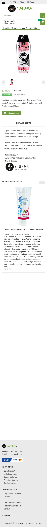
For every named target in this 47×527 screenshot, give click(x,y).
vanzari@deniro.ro (18, 454)
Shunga (14, 161)
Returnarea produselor (12, 506)
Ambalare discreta (11, 480)
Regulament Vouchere (12, 494)
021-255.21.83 (17, 2)
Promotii (7, 497)
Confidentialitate (10, 483)
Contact (7, 509)
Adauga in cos (13, 113)
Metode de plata (10, 474)
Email (30, 2)
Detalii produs (23, 123)
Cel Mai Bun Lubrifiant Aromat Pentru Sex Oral (23, 229)
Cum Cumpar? (9, 471)
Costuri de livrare (10, 477)
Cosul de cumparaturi (12, 503)
